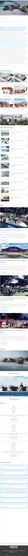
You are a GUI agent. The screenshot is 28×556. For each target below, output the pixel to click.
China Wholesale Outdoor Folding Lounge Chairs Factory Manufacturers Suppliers (13, 486)
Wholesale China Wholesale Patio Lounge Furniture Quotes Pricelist (13, 500)
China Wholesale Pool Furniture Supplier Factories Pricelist (13, 490)
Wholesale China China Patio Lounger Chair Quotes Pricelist (13, 476)
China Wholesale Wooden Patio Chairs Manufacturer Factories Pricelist (12, 505)
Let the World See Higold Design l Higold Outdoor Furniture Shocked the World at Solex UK (13, 299)
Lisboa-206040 (20, 109)
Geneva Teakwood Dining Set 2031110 (18, 174)
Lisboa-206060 (20, 96)
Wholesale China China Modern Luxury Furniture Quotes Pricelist (13, 472)
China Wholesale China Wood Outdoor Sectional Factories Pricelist (13, 481)
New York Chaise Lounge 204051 (17, 165)
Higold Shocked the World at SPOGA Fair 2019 (10, 230)
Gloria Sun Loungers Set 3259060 (17, 149)
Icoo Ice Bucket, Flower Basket (17, 141)
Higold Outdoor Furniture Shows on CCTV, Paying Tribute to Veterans (13, 331)
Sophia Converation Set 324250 (16, 133)
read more (4, 240)
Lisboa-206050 (6, 109)
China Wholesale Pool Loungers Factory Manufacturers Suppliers (13, 495)
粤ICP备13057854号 (13, 552)
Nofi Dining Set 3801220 (17, 181)
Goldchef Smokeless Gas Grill (17, 198)
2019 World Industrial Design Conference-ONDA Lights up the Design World (13, 261)
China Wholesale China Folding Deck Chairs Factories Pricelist (12, 467)
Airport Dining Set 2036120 (18, 157)
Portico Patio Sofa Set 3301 (6, 83)
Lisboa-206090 (6, 96)
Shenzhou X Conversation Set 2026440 (18, 190)
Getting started (4, 18)
